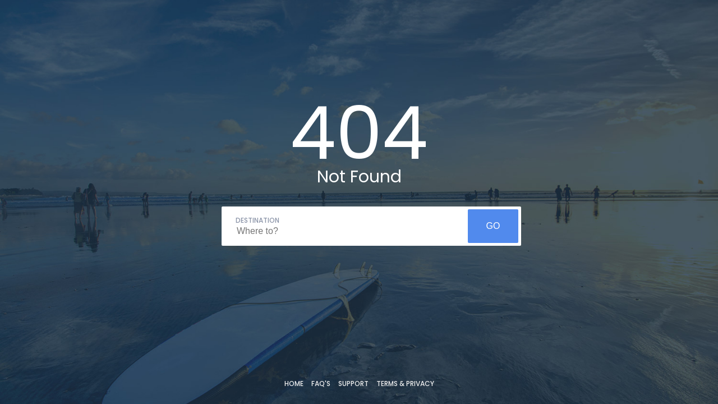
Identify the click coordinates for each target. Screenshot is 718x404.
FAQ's (320, 383)
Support (353, 383)
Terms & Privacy (405, 383)
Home (293, 383)
